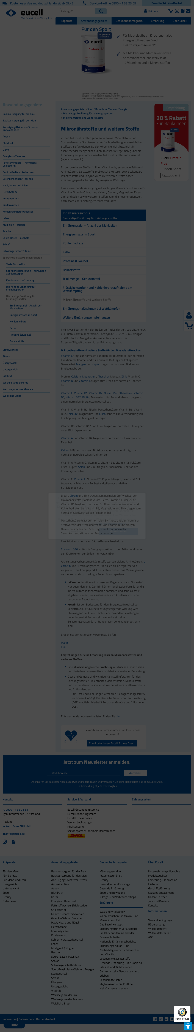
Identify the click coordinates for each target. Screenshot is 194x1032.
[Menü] (188, 1008)
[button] (75, 531)
